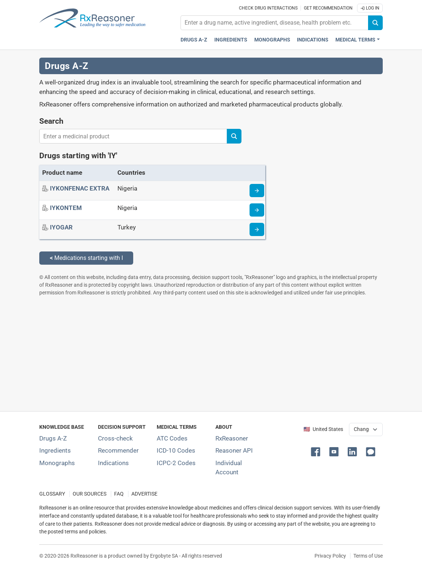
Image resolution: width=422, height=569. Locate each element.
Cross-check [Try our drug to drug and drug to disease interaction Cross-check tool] (115, 438)
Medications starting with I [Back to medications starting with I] (86, 257)
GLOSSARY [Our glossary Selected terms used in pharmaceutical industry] (52, 494)
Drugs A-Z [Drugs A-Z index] (194, 40)
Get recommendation (328, 8)
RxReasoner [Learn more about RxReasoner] (231, 438)
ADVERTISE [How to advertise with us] (144, 494)
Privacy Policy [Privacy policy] (330, 556)
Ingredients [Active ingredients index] (230, 40)
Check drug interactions (268, 8)
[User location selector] (366, 429)
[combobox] (274, 22)
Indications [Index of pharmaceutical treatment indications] (113, 463)
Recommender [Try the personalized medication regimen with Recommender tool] (118, 450)
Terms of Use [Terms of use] (368, 556)
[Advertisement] (211, 353)
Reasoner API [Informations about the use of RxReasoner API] (234, 450)
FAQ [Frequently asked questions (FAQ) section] (119, 494)
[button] (317, 451)
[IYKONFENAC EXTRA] (79, 188)
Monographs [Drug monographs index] (272, 40)
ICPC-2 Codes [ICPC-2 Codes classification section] (176, 463)
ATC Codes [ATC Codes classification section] (172, 438)
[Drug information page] (257, 190)
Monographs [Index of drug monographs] (57, 463)
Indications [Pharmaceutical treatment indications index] (312, 40)
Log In (369, 8)
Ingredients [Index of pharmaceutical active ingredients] (55, 450)
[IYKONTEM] (66, 207)
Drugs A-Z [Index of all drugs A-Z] (53, 438)
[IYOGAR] (61, 227)
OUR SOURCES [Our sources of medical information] (89, 494)
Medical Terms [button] (355, 40)
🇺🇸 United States (323, 429)
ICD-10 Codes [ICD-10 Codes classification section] (176, 450)
